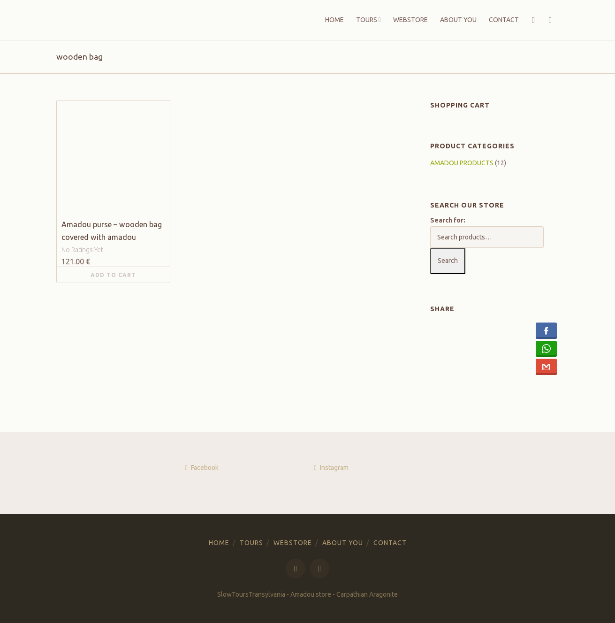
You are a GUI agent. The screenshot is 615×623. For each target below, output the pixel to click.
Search (448, 260)
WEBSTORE (410, 19)
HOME (334, 19)
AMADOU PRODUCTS (462, 163)
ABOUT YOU (458, 19)
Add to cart (113, 275)
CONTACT (504, 19)
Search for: (447, 220)
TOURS (366, 19)
